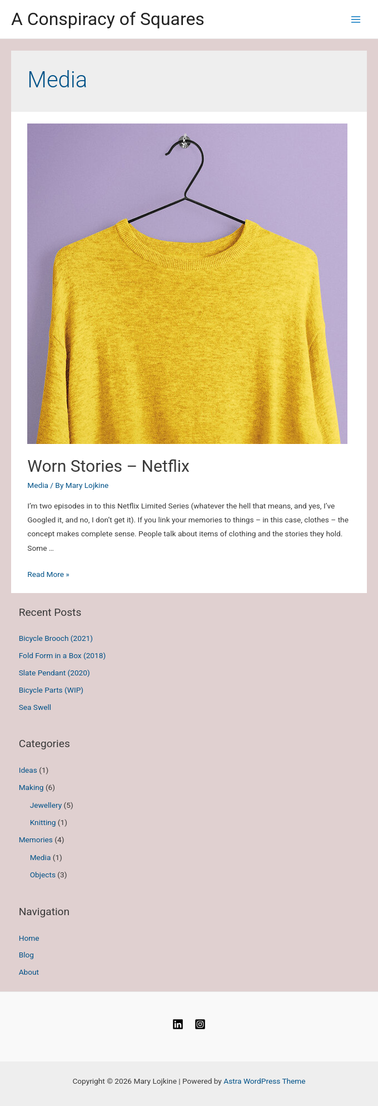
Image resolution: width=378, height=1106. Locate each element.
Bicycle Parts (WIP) (51, 689)
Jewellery (46, 805)
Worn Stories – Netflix (108, 466)
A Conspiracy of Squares (108, 18)
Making (31, 787)
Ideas (28, 770)
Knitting (43, 822)
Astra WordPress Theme (264, 1081)
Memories (36, 839)
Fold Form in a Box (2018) (62, 655)
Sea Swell (35, 707)
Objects (43, 874)
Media (37, 485)
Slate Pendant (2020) (54, 672)
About (29, 971)
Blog (26, 954)
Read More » (48, 574)
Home (29, 938)
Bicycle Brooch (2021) (56, 638)
